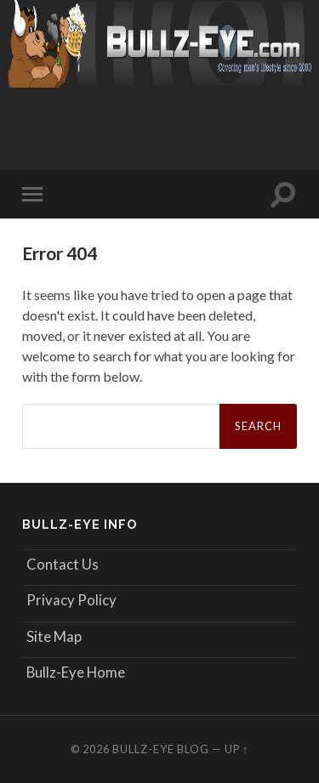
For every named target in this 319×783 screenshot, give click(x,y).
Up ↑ (236, 749)
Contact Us (62, 564)
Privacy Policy (71, 600)
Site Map (54, 636)
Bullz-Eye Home (75, 672)
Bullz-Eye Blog (160, 749)
